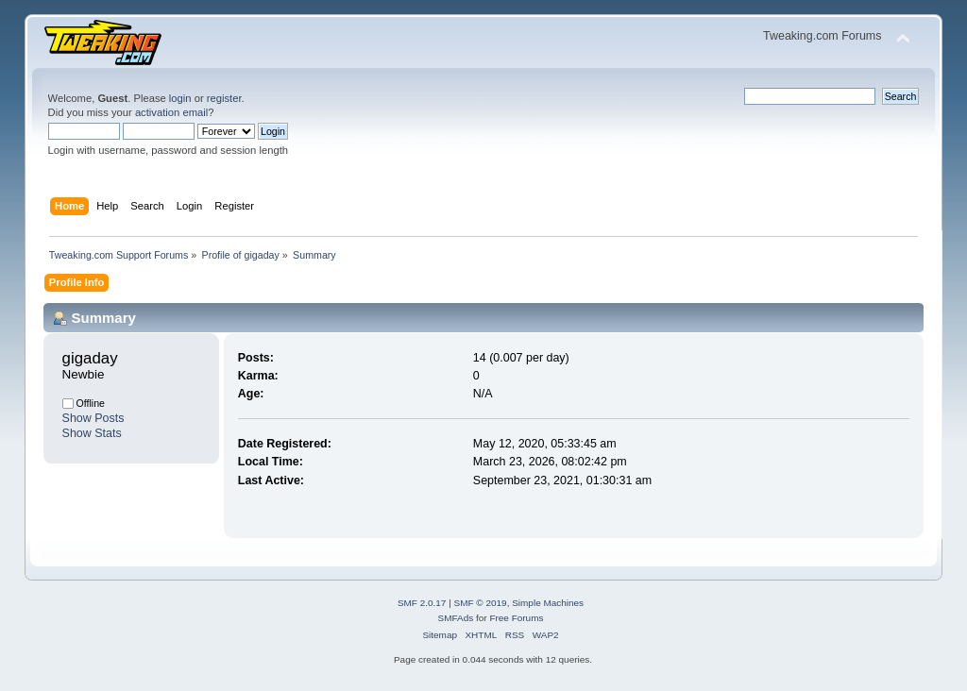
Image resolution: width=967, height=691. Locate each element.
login (180, 98)
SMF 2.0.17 (422, 603)
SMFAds (456, 618)
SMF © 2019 (480, 603)
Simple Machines (548, 603)
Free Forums (516, 618)
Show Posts (93, 418)
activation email (171, 112)
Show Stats (92, 433)
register (224, 98)
